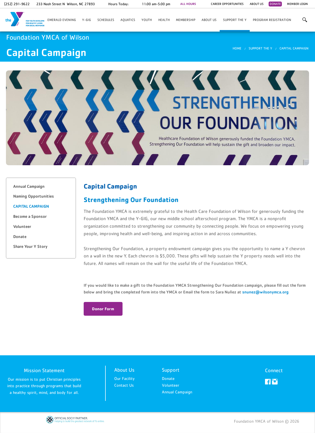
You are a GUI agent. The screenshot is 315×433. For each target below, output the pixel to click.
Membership (185, 20)
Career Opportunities (227, 4)
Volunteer (22, 226)
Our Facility (124, 378)
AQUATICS (127, 20)
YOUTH (146, 20)
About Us (256, 4)
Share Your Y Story (30, 246)
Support (170, 370)
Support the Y (235, 20)
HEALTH (164, 20)
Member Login (297, 4)
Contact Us (124, 385)
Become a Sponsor (30, 216)
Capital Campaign (294, 48)
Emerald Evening (61, 20)
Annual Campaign (29, 186)
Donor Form (103, 308)
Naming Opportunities (33, 196)
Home (237, 48)
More (304, 20)
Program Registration (272, 20)
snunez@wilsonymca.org (265, 292)
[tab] (41, 186)
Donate (275, 4)
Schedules (105, 20)
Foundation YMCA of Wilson (30, 19)
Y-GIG (86, 20)
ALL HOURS (188, 4)
